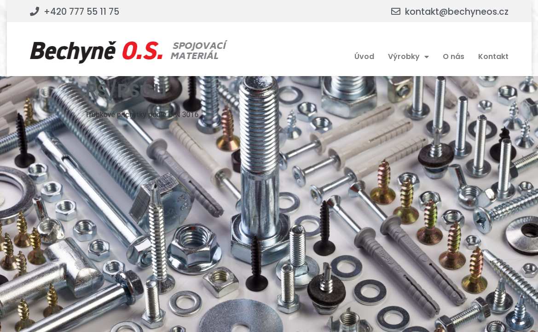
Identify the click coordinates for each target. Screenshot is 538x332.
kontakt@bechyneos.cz (457, 12)
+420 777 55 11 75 (81, 12)
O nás (453, 56)
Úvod (364, 56)
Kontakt (493, 56)
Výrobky (408, 56)
